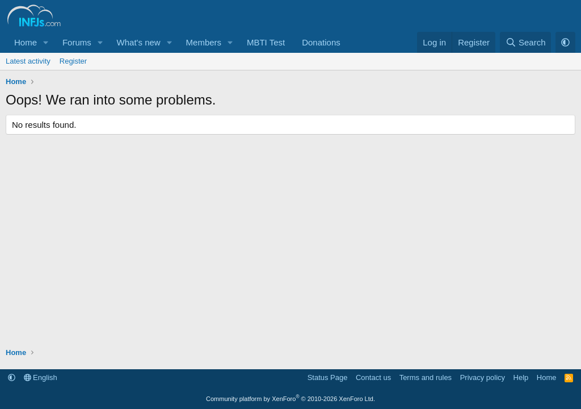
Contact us (373, 377)
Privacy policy (482, 377)
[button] (46, 42)
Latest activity (28, 61)
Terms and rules (425, 377)
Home (25, 42)
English (40, 377)
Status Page (328, 377)
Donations (321, 42)
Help (521, 377)
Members (204, 42)
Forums (76, 42)
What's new (139, 42)
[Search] (525, 42)
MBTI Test (266, 42)
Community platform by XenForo (290, 398)
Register (73, 61)
